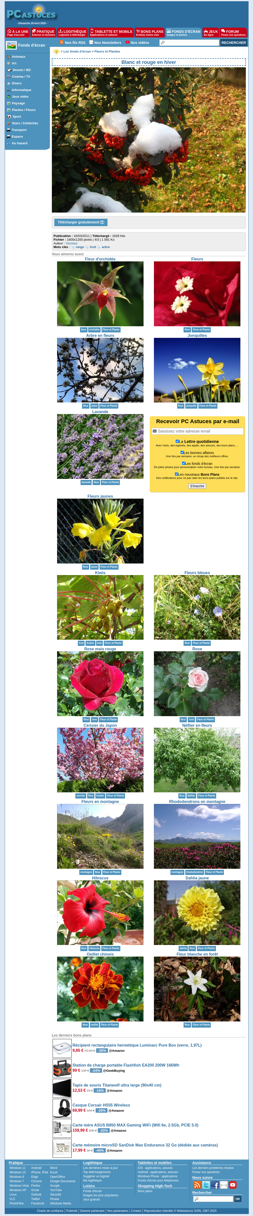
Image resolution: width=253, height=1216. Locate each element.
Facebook (37, 1203)
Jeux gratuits (91, 1199)
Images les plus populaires (100, 1195)
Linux (13, 1194)
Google (55, 1185)
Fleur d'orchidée (100, 259)
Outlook (36, 1194)
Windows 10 (18, 1172)
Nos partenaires (117, 1211)
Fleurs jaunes (100, 496)
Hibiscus (100, 878)
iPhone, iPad (39, 1172)
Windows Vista (19, 1185)
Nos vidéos (140, 43)
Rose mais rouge (100, 649)
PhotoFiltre (17, 1203)
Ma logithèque (92, 1180)
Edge (34, 1177)
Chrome (36, 1181)
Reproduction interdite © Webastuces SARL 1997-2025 (180, 1211)
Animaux (18, 56)
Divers (17, 83)
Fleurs (197, 259)
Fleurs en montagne (100, 801)
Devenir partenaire (92, 1211)
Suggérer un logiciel (96, 1176)
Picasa (54, 1199)
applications (153, 1168)
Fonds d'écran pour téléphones (158, 1180)
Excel (53, 1172)
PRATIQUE (43, 32)
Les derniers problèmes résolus (213, 1168)
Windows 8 (17, 1177)
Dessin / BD (22, 70)
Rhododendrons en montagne (197, 801)
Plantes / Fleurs (24, 110)
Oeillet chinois (100, 954)
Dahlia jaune (197, 878)
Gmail (35, 1190)
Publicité (71, 1211)
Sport (17, 116)
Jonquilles (197, 335)
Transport (19, 130)
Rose (197, 649)
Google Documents (63, 1181)
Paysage (18, 103)
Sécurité (55, 1194)
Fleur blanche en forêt (197, 954)
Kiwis (100, 573)
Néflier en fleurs (197, 725)
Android (36, 1168)
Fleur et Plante (111, 329)
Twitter (35, 1199)
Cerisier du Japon (100, 725)
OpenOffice (57, 1177)
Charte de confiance (50, 1211)
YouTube (56, 1190)
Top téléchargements (97, 1172)
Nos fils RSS (75, 43)
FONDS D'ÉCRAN (183, 32)
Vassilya (71, 243)
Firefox (35, 1185)
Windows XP (18, 1190)
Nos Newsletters (107, 43)
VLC (12, 1199)
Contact (136, 1211)
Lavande (100, 412)
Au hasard (20, 143)
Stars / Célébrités (25, 123)
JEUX (211, 32)
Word (53, 1168)
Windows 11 (18, 1168)
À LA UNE (17, 32)
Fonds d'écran (31, 45)
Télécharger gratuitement (81, 222)
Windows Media (60, 1203)
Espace (17, 136)
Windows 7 (17, 1181)
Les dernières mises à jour (100, 1168)
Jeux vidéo (20, 96)
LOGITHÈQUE (72, 32)
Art (14, 63)
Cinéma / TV (21, 76)
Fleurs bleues (197, 573)
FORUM (233, 32)
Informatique (21, 90)
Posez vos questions (206, 1172)
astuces (168, 1168)
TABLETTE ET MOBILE (111, 32)
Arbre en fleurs (100, 335)
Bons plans (145, 1191)
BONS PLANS (150, 32)
